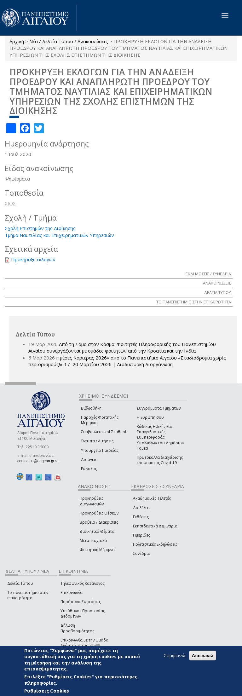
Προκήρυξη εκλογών (33, 259)
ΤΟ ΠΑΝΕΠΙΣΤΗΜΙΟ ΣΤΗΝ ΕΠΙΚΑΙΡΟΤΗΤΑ (193, 302)
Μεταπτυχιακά (93, 540)
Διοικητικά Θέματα (97, 531)
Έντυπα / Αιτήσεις (97, 441)
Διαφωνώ (203, 655)
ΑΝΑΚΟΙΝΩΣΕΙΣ (217, 283)
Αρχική (16, 41)
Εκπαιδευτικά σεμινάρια (155, 526)
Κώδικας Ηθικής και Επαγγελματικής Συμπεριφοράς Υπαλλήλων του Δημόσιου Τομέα (160, 437)
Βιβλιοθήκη (91, 408)
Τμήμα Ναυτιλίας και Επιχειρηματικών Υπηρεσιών (59, 235)
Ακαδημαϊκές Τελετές (152, 498)
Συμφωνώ (174, 655)
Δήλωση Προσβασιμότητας (77, 628)
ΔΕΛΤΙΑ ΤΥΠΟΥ (217, 292)
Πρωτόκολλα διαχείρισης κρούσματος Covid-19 (160, 460)
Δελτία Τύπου (20, 583)
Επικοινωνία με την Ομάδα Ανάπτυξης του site (84, 642)
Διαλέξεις (141, 507)
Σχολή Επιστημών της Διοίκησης (40, 228)
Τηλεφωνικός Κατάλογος (82, 583)
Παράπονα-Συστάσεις (80, 601)
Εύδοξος (89, 468)
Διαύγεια (89, 459)
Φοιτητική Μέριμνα (97, 549)
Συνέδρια (141, 553)
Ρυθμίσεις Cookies (46, 690)
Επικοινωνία (71, 592)
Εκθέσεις (141, 517)
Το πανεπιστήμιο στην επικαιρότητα (27, 595)
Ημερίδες (141, 535)
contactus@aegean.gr (37, 461)
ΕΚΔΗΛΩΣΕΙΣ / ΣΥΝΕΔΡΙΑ (208, 274)
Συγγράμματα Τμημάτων (159, 408)
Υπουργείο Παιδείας (99, 450)
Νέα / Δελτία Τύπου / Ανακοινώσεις (68, 41)
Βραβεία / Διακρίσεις (99, 522)
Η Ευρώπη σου (150, 417)
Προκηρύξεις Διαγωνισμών (92, 501)
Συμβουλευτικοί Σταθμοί (103, 431)
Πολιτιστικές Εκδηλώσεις (155, 544)
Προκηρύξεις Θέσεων (99, 513)
